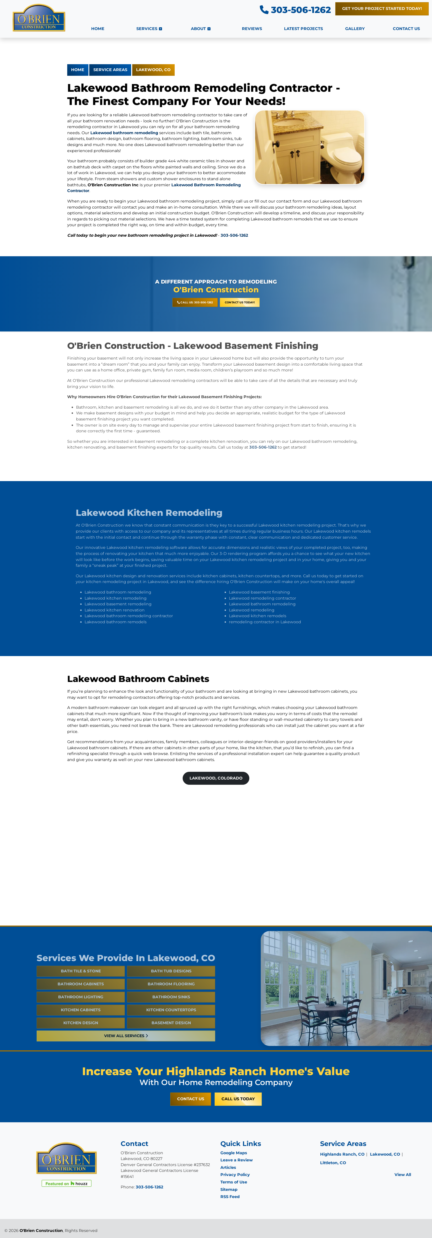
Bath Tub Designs (171, 979)
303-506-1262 (295, 9)
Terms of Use (233, 1182)
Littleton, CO (333, 1162)
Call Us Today (238, 1098)
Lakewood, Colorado (216, 778)
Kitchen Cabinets (81, 1018)
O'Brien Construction (41, 1230)
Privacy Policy (235, 1174)
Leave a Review (236, 1160)
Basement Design (171, 1031)
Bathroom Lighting (80, 1005)
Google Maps (233, 1152)
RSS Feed (230, 1196)
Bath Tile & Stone (81, 979)
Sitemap (228, 1189)
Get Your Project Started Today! (382, 8)
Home (77, 69)
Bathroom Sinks (171, 1005)
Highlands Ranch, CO (342, 1154)
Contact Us (190, 1098)
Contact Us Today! (229, 298)
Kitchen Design (80, 1031)
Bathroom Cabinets (81, 992)
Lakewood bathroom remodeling (124, 132)
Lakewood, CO (153, 69)
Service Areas (110, 69)
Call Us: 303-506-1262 (205, 298)
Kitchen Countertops (171, 1018)
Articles (228, 1167)
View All (403, 1174)
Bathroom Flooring (171, 992)
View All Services (126, 1044)
